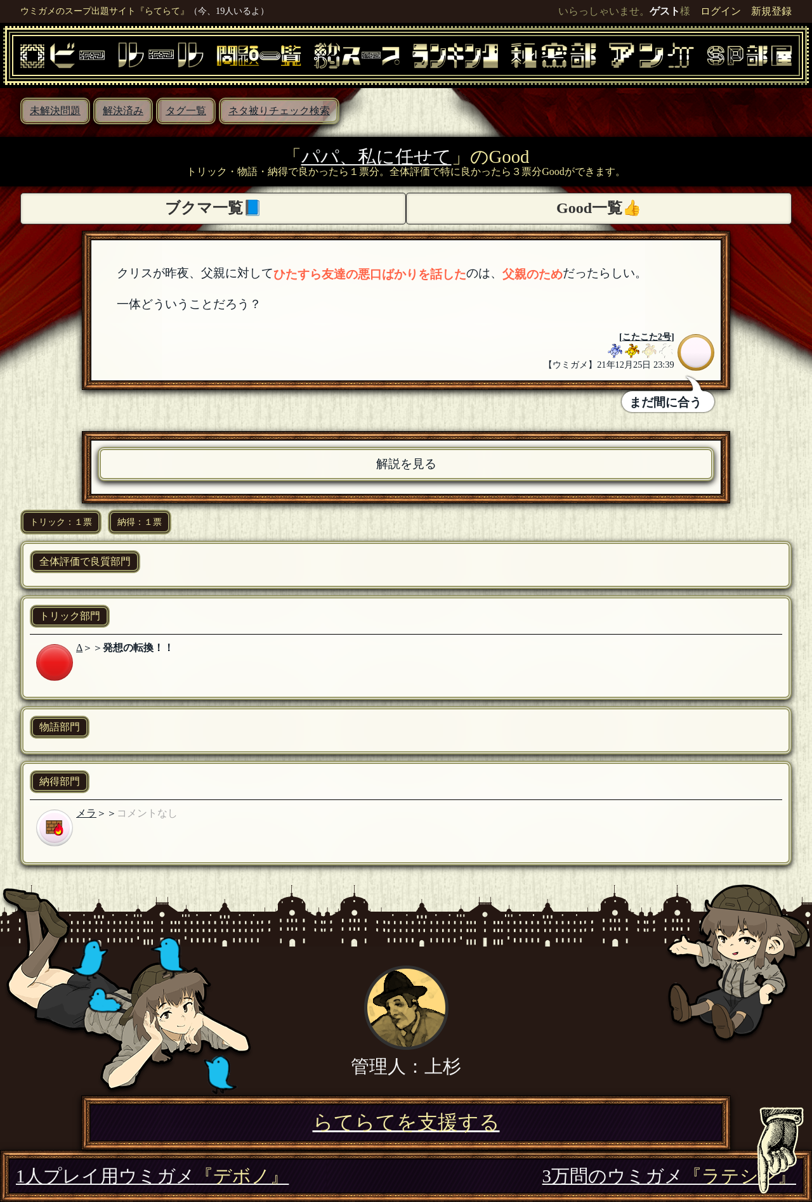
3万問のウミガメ (669, 1176)
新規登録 (771, 11)
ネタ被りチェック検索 (279, 110)
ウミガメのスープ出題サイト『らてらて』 (104, 11)
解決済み (123, 110)
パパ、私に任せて (376, 156)
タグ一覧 (186, 110)
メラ (86, 813)
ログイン (720, 11)
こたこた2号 (646, 337)
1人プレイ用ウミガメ (152, 1176)
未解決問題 (55, 110)
